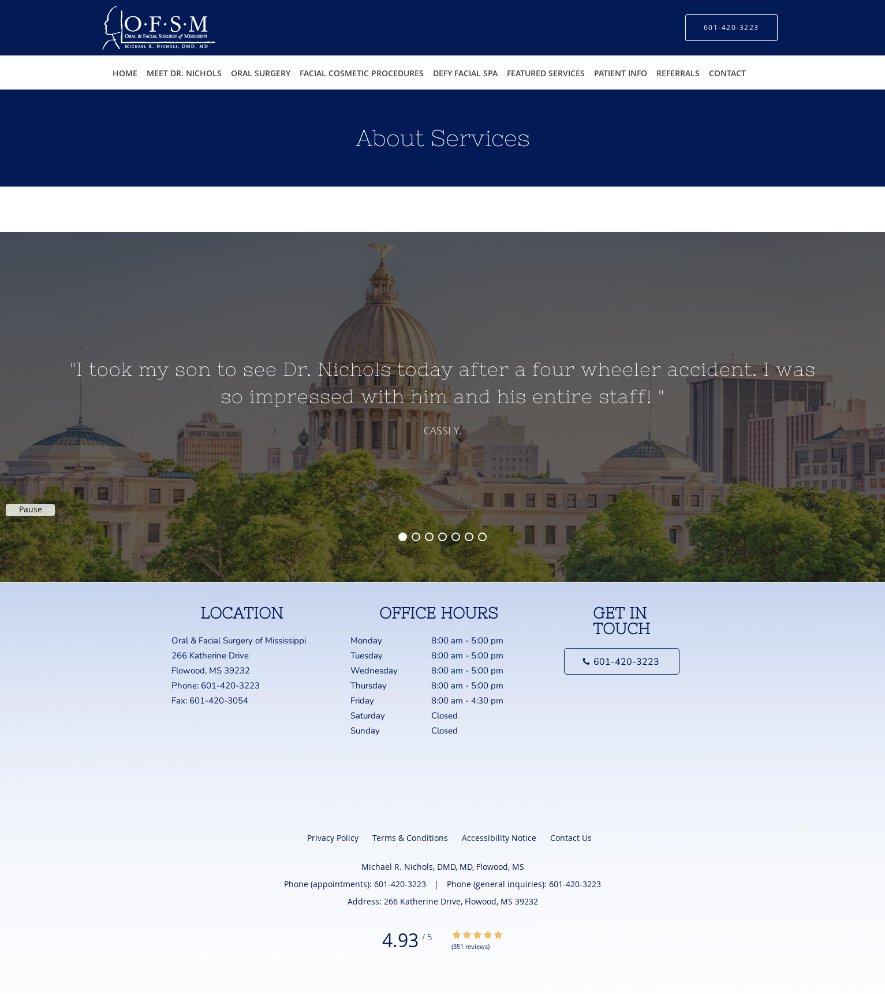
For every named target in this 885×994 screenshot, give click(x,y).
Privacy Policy (333, 837)
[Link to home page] (141, 27)
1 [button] (402, 537)
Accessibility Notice (499, 837)
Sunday (439, 730)
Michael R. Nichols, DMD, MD (219, 203)
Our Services (304, 203)
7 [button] (482, 537)
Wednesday (439, 670)
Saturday (439, 715)
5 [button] (456, 537)
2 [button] (416, 537)
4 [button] (442, 537)
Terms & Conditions (410, 837)
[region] (442, 396)
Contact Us (571, 837)
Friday (439, 700)
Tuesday (439, 655)
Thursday (439, 685)
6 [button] (469, 537)
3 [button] (429, 537)
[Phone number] (621, 661)
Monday (439, 640)
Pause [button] (30, 509)
